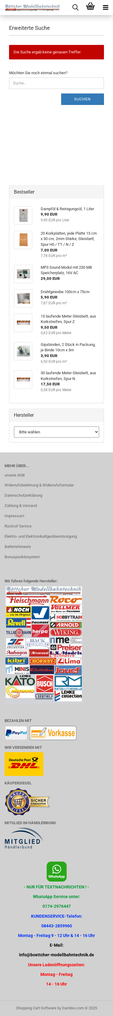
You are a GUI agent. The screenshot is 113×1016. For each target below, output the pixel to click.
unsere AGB (15, 475)
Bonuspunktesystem (22, 557)
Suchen (82, 99)
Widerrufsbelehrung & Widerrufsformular (39, 485)
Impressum (14, 516)
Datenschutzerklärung (23, 495)
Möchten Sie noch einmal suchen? (38, 73)
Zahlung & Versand (21, 505)
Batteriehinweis (18, 546)
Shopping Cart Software (36, 1008)
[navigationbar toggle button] (105, 7)
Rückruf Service (18, 526)
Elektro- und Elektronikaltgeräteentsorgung (41, 536)
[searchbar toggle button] (75, 7)
